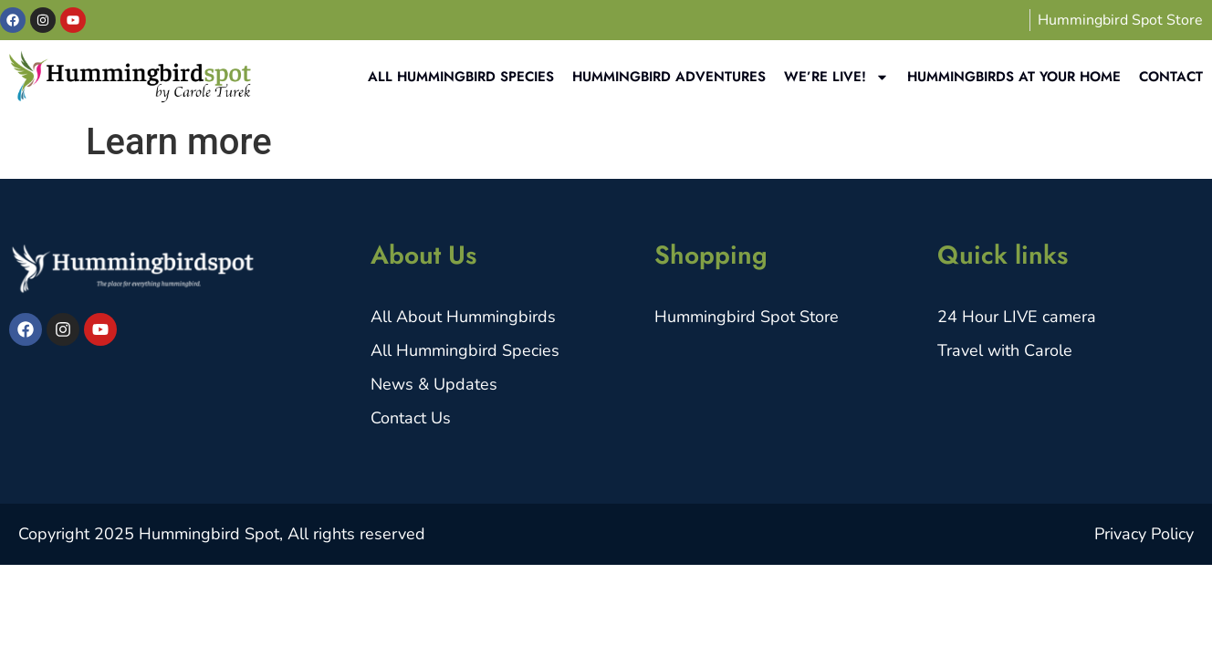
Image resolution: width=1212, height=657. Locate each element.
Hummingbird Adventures (669, 77)
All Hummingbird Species (461, 77)
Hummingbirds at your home (1014, 77)
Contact (1171, 77)
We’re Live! (836, 77)
